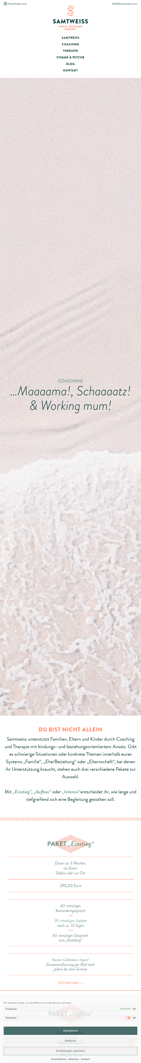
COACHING (70, 44)
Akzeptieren (70, 1030)
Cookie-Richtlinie (58, 1058)
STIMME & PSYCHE (70, 57)
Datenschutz (73, 1058)
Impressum (85, 1058)
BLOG (70, 64)
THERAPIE (70, 51)
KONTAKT (70, 70)
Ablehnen (70, 1040)
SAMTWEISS (70, 38)
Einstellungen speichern (70, 1050)
